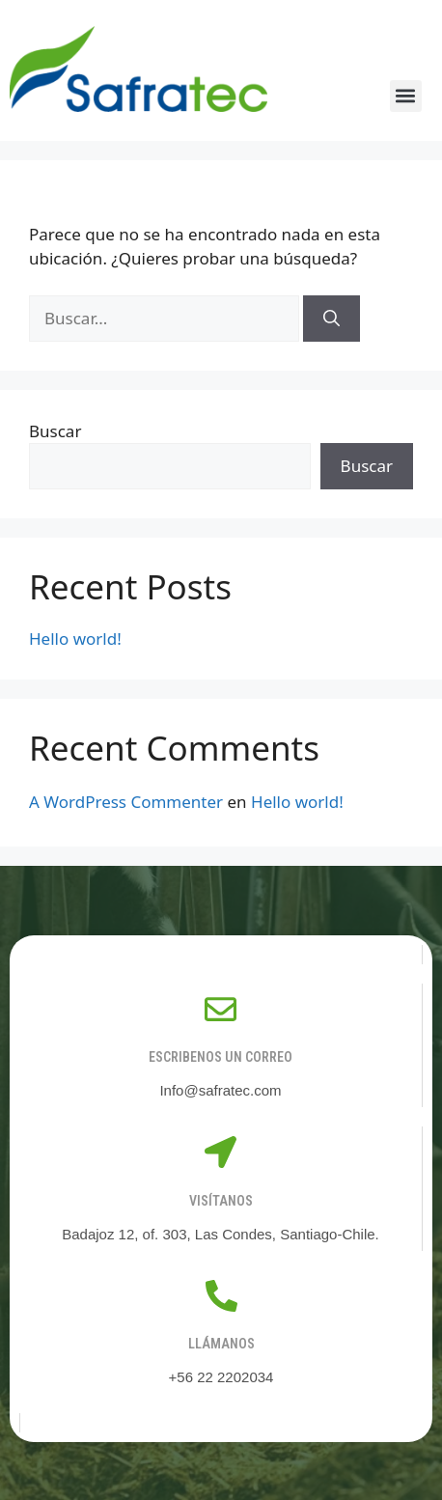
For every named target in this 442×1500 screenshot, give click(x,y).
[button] (406, 96)
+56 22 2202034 (221, 1377)
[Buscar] (331, 318)
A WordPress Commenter (126, 802)
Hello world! (75, 638)
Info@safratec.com (220, 1090)
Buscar (55, 431)
